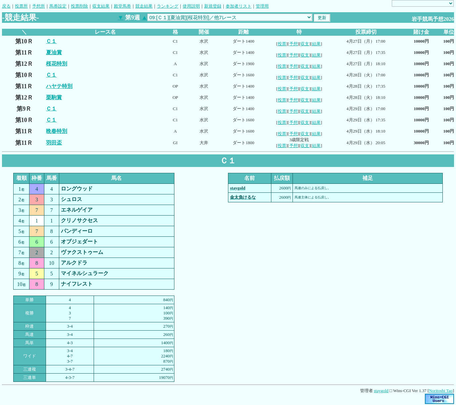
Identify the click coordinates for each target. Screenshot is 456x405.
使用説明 (191, 6)
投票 (282, 43)
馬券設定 (58, 6)
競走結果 (144, 6)
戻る (6, 6)
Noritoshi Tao (440, 390)
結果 (316, 43)
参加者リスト (238, 6)
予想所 (38, 6)
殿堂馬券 (122, 6)
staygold (381, 390)
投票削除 (79, 6)
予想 (293, 43)
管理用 (262, 6)
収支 (304, 43)
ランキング (167, 6)
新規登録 (212, 6)
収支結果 (101, 6)
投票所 (21, 6)
